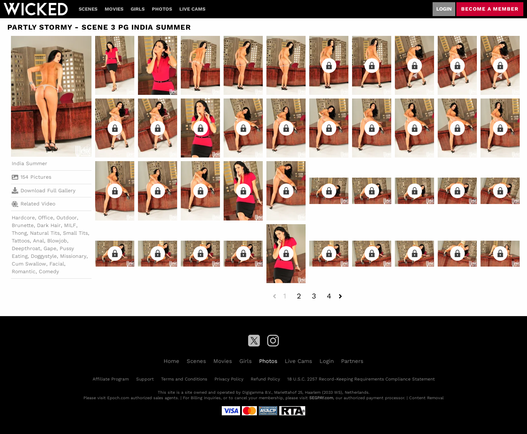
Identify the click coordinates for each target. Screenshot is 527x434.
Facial (56, 264)
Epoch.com (118, 398)
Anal (38, 241)
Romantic (23, 271)
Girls (138, 9)
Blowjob (57, 241)
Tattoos (21, 241)
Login (444, 9)
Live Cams (192, 9)
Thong (19, 233)
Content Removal (426, 398)
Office (45, 217)
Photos (162, 9)
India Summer (29, 163)
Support (145, 379)
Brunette (23, 225)
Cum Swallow (29, 264)
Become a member (490, 9)
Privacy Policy (228, 379)
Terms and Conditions (184, 379)
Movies (114, 9)
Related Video (33, 204)
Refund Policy (265, 379)
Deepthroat (26, 248)
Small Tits (75, 233)
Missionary (73, 256)
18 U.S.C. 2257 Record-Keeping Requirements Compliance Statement (361, 379)
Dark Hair (49, 225)
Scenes (88, 9)
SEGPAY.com (321, 398)
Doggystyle (44, 256)
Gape (50, 248)
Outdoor (66, 217)
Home (171, 361)
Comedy (49, 271)
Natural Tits (45, 233)
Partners (352, 361)
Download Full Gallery (43, 190)
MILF (70, 225)
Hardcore (23, 217)
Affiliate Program (111, 379)
